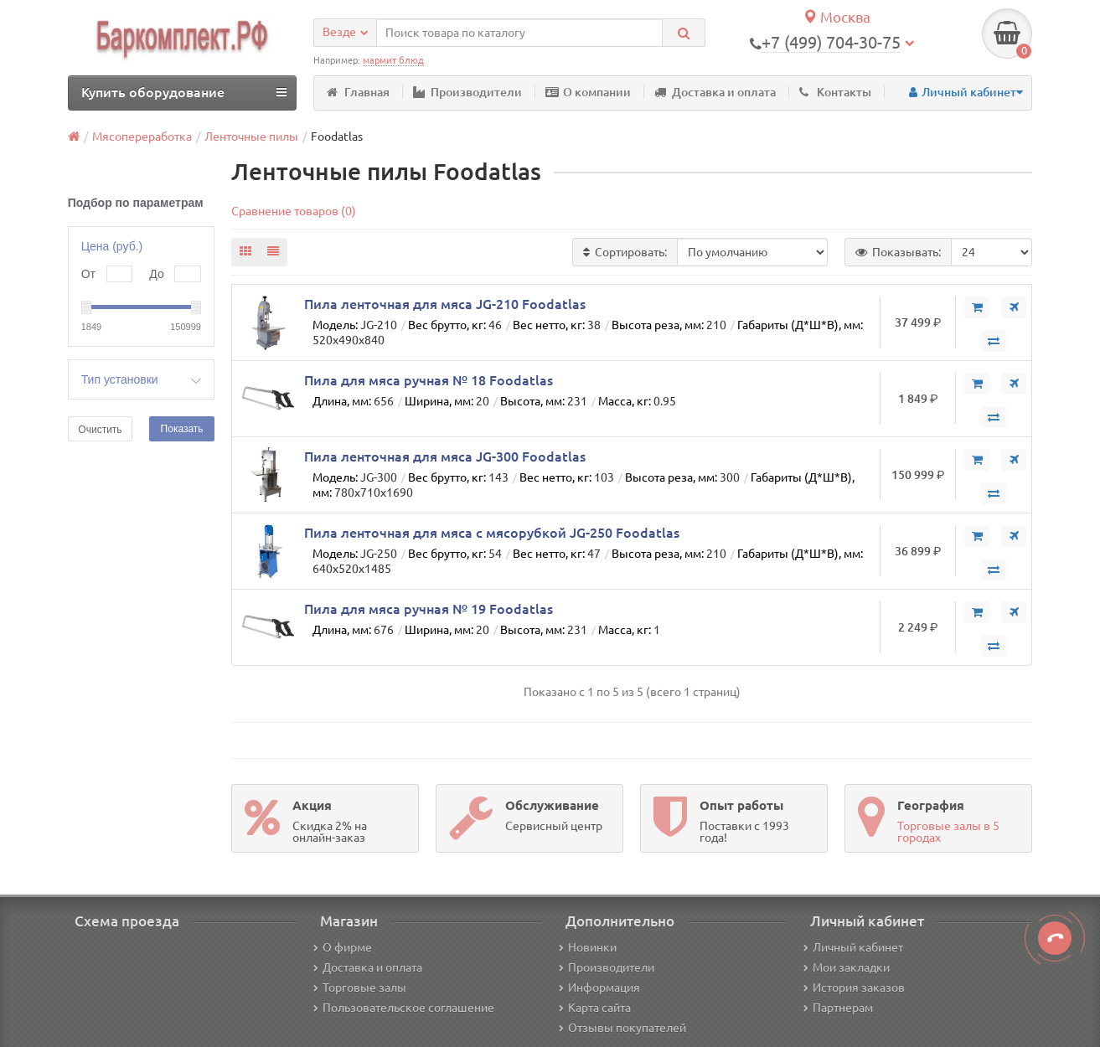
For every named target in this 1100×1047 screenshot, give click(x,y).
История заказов (854, 987)
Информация (599, 987)
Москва (836, 17)
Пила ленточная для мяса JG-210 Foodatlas (445, 304)
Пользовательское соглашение (403, 1007)
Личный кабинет (853, 947)
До (156, 274)
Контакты (835, 92)
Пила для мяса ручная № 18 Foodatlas (428, 380)
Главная (358, 92)
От (88, 274)
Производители (467, 92)
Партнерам (838, 1007)
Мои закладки (846, 967)
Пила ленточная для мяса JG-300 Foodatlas (445, 456)
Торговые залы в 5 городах (948, 831)
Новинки (588, 947)
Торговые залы (359, 987)
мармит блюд (393, 60)
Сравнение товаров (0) (293, 211)
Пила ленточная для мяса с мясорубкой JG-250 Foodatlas (491, 532)
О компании (588, 92)
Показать (182, 429)
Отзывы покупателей (622, 1027)
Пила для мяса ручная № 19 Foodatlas (428, 608)
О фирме (342, 947)
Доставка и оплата (715, 92)
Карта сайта (595, 1007)
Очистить (99, 430)
